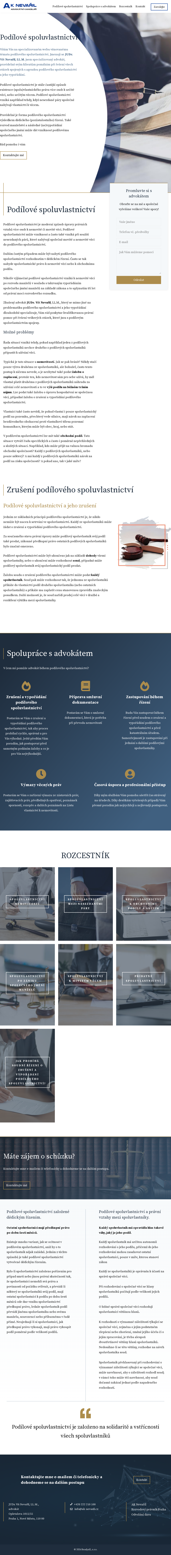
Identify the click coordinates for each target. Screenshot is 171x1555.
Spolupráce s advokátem (101, 6)
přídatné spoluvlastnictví (143, 978)
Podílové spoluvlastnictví (68, 6)
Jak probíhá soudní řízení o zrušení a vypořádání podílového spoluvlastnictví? (27, 1072)
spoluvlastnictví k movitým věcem (85, 978)
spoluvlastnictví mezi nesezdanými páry (85, 904)
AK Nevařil (138, 1504)
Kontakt (140, 6)
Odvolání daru (141, 1515)
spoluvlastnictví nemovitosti (27, 902)
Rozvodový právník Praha (148, 1509)
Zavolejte (159, 7)
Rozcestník (125, 6)
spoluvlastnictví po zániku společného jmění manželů (27, 983)
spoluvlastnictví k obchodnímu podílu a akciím (143, 904)
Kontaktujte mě (13, 155)
